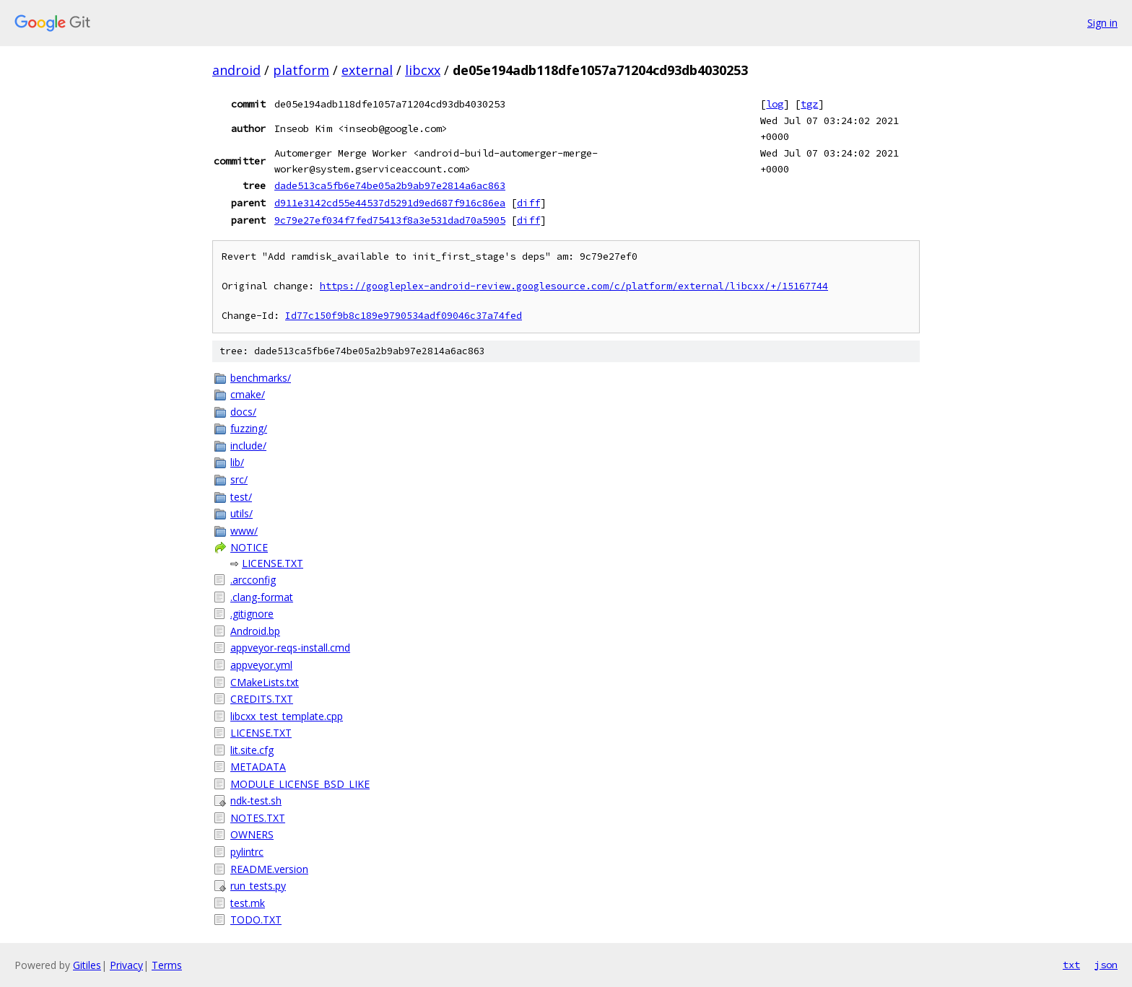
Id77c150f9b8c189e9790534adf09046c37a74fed (403, 316)
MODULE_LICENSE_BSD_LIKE (300, 784)
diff (528, 202)
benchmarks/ (260, 378)
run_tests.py (258, 885)
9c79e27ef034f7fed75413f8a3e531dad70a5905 (389, 220)
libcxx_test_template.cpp (286, 716)
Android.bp (255, 631)
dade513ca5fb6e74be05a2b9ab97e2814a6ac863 (389, 185)
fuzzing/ (248, 428)
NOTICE (249, 547)
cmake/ (247, 394)
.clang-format (261, 597)
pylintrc (247, 852)
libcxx (422, 70)
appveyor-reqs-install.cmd (290, 647)
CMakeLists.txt (264, 682)
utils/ (241, 513)
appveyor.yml (261, 665)
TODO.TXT (256, 919)
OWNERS (252, 834)
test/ (241, 497)
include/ (248, 445)
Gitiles (87, 965)
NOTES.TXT (257, 818)
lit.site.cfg (252, 750)
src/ (239, 479)
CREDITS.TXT (261, 699)
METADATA (258, 766)
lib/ (237, 462)
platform (301, 70)
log (774, 103)
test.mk (247, 903)
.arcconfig (253, 580)
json (1106, 964)
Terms (167, 965)
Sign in (1102, 23)
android (236, 70)
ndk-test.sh (256, 800)
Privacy (126, 965)
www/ (244, 531)
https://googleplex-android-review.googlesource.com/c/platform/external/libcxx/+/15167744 (574, 286)
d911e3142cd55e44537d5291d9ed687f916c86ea (389, 202)
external (367, 70)
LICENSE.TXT (272, 563)
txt (1071, 964)
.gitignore (252, 613)
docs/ (243, 411)
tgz (809, 103)
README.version (269, 869)
